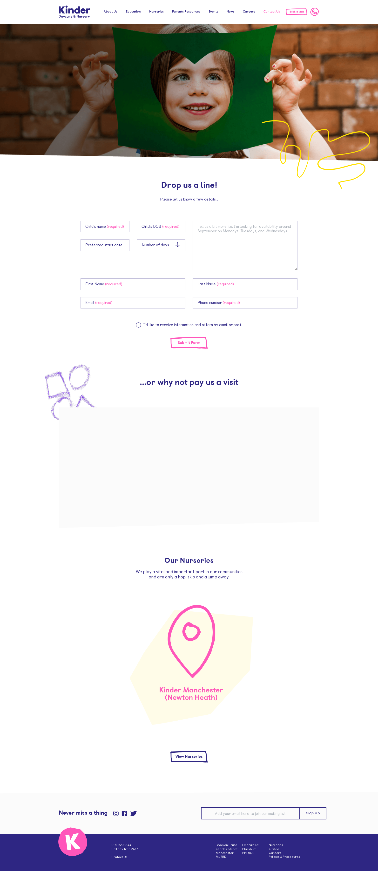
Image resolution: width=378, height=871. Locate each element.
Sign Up (313, 813)
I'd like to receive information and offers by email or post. (192, 324)
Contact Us (271, 11)
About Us (110, 11)
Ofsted (274, 849)
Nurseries (156, 11)
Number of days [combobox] (155, 245)
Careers (249, 11)
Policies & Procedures (284, 856)
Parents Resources (186, 11)
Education (133, 11)
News (230, 11)
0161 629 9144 (121, 845)
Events (213, 11)
